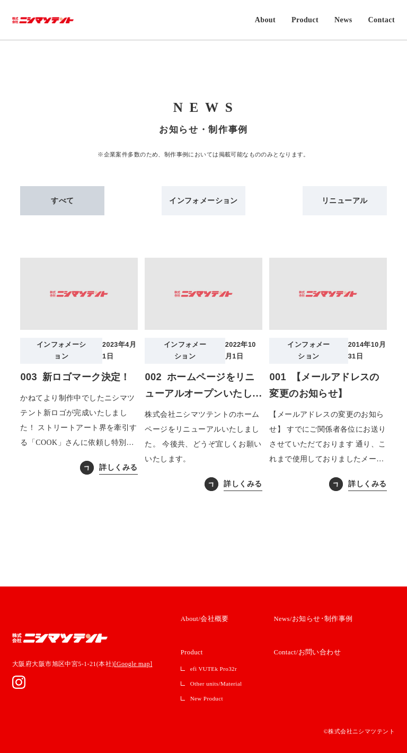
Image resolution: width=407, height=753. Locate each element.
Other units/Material (216, 683)
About (265, 20)
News (343, 20)
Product (304, 20)
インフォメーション (203, 201)
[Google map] (133, 664)
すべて (62, 201)
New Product (206, 698)
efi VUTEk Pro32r (213, 669)
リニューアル (345, 201)
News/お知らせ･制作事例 (313, 619)
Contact (381, 20)
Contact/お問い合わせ (307, 652)
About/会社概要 (205, 619)
